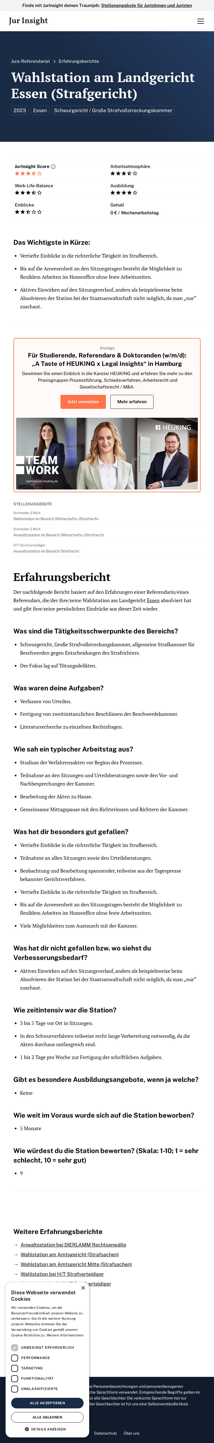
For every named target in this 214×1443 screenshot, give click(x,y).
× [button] (83, 1288)
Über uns (132, 1433)
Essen (153, 600)
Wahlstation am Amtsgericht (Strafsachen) (70, 1254)
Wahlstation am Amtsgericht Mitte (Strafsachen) (76, 1264)
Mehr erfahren (132, 401)
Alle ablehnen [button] (47, 1417)
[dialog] (47, 1359)
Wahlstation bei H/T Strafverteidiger (62, 1274)
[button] (199, 21)
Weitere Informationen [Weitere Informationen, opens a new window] (65, 1335)
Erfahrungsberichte (79, 61)
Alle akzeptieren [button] (47, 1403)
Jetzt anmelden (83, 401)
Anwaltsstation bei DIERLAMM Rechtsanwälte (73, 1245)
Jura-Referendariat (30, 61)
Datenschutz (105, 1433)
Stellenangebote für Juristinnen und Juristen (146, 5)
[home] (28, 21)
